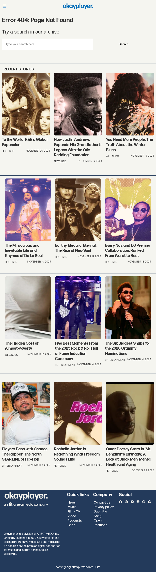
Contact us (102, 502)
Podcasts (75, 521)
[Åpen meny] (4, 6)
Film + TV (74, 511)
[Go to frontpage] (78, 6)
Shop (71, 525)
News (72, 502)
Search (123, 44)
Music (72, 507)
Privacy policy (104, 507)
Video (72, 516)
